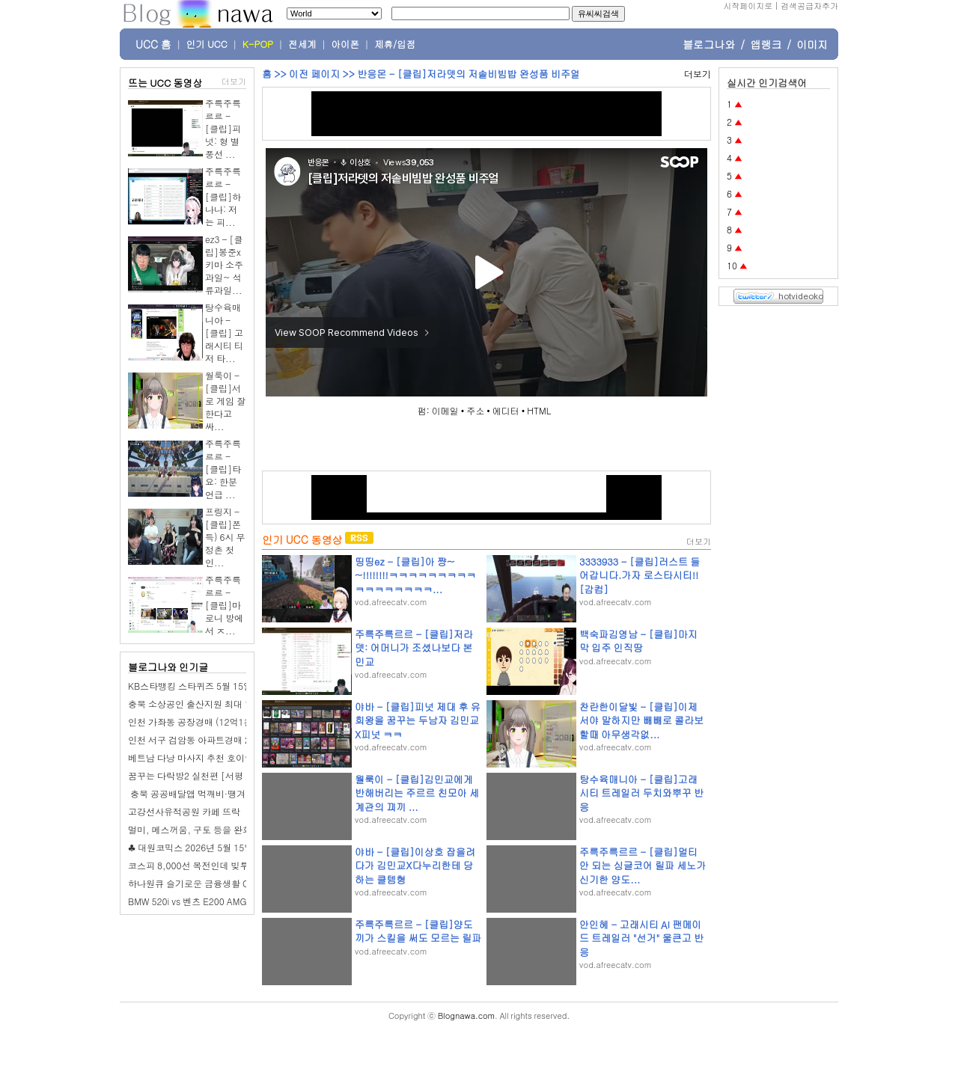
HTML (539, 410)
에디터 (505, 410)
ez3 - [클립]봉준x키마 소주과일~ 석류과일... (224, 264)
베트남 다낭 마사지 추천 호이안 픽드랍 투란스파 (224, 757)
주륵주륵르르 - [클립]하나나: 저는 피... (223, 196)
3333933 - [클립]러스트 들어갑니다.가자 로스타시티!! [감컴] (639, 574)
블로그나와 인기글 (168, 667)
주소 (475, 410)
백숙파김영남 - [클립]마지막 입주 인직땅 (638, 641)
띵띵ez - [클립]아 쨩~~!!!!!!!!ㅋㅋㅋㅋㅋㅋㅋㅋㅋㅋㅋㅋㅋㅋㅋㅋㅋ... (415, 574)
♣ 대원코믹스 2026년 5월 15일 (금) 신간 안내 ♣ (224, 847)
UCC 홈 (153, 44)
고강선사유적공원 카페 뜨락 (184, 811)
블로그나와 (709, 44)
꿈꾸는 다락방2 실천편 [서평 (185, 775)
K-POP (257, 44)
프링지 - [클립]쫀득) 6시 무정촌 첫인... (225, 537)
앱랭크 (765, 44)
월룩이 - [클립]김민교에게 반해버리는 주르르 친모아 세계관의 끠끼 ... (417, 792)
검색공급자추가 (809, 5)
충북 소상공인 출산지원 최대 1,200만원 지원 (218, 703)
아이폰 (346, 44)
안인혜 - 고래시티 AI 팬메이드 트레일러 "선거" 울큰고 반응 (641, 937)
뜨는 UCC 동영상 (165, 83)
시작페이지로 (747, 5)
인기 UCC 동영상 (302, 539)
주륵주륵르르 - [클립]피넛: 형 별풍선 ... (223, 128)
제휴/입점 (394, 44)
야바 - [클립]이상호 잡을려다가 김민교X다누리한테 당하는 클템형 (415, 865)
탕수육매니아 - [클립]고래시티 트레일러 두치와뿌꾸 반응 (641, 792)
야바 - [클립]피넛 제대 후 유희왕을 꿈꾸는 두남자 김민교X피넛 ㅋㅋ (417, 720)
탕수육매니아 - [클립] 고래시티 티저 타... (224, 332)
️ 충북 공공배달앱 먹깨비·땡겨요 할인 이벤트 (216, 793)
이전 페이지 (314, 74)
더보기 (234, 81)
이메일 (445, 410)
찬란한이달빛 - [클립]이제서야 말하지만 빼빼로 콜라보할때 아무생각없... (641, 720)
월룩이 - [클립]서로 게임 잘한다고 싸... (225, 400)
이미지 (812, 44)
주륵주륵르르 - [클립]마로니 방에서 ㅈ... (224, 605)
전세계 (302, 44)
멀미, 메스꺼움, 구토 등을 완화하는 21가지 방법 (224, 829)
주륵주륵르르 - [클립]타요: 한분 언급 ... (223, 468)
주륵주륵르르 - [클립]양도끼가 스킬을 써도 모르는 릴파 (418, 931)
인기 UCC (207, 44)
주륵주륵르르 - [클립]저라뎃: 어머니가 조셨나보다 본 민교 (414, 647)
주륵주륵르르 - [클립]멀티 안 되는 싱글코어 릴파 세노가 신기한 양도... (642, 865)
